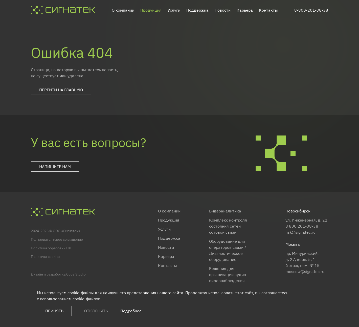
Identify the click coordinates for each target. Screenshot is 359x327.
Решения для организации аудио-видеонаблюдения (228, 274)
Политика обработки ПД (51, 248)
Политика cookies (45, 256)
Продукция (151, 10)
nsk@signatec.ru (300, 232)
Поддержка (197, 10)
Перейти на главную (61, 89)
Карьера (245, 10)
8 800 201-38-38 (301, 226)
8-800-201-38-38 (311, 10)
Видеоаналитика (225, 210)
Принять (54, 310)
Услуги (174, 10)
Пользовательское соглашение (57, 239)
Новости (223, 10)
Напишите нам (55, 166)
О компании (123, 10)
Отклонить (96, 310)
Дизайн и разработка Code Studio (58, 274)
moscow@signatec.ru (304, 271)
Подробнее (131, 310)
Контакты (268, 10)
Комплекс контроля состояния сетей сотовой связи (228, 226)
